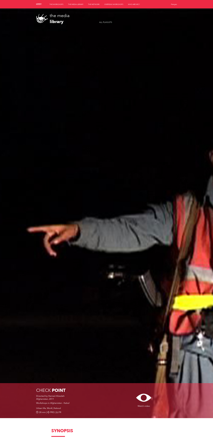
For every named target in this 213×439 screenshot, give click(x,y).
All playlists (105, 22)
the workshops (56, 4)
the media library (75, 4)
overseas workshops (113, 4)
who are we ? (134, 4)
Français (174, 4)
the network (94, 4)
